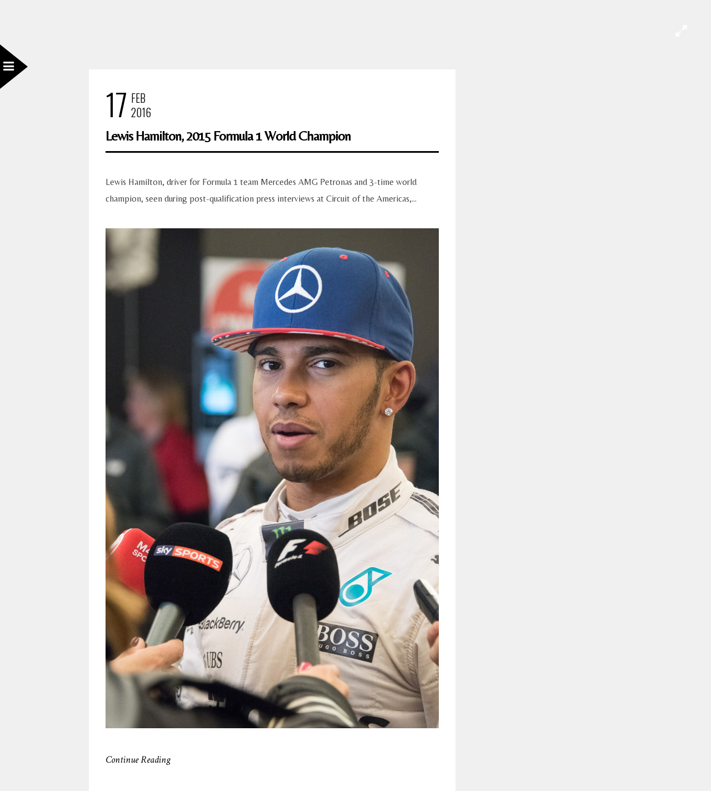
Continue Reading (138, 759)
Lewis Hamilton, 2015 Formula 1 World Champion (228, 135)
